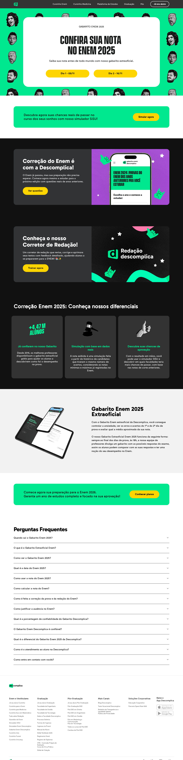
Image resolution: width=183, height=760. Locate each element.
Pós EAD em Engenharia (76, 713)
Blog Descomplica (104, 703)
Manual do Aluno (43, 730)
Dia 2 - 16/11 (115, 73)
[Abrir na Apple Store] (165, 708)
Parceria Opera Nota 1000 (137, 706)
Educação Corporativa (136, 703)
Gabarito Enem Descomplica (19, 730)
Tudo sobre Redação (16, 716)
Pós (142, 4)
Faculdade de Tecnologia (46, 713)
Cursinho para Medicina (17, 710)
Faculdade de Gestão (45, 710)
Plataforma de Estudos (107, 4)
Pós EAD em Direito (75, 710)
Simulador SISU (14, 723)
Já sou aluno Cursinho (17, 703)
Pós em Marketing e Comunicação (75, 721)
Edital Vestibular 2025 (44, 733)
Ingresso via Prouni (44, 726)
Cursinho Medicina (82, 4)
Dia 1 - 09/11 (67, 73)
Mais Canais (103, 698)
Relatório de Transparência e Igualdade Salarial (108, 711)
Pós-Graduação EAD (75, 706)
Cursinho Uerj (14, 733)
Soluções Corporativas (139, 698)
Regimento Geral (43, 736)
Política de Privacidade (106, 714)
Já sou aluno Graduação (46, 703)
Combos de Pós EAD (75, 730)
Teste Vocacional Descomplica (109, 706)
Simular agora (146, 117)
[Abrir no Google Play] (165, 714)
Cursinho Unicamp (16, 740)
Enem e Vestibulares (18, 698)
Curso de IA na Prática (45, 747)
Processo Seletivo (43, 720)
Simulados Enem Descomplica (20, 726)
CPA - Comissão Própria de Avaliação (47, 744)
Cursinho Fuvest (15, 736)
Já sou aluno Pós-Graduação (78, 703)
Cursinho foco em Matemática (20, 713)
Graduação (129, 4)
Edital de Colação (43, 750)
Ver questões (35, 190)
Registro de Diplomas (45, 740)
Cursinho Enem (60, 4)
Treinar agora (35, 268)
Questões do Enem (16, 720)
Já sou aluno (160, 4)
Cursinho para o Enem (17, 706)
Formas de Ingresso (44, 723)
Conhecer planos (144, 494)
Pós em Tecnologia (74, 724)
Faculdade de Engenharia (46, 706)
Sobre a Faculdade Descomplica (48, 716)
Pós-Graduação (75, 698)
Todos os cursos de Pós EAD (78, 727)
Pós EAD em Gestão (75, 716)
